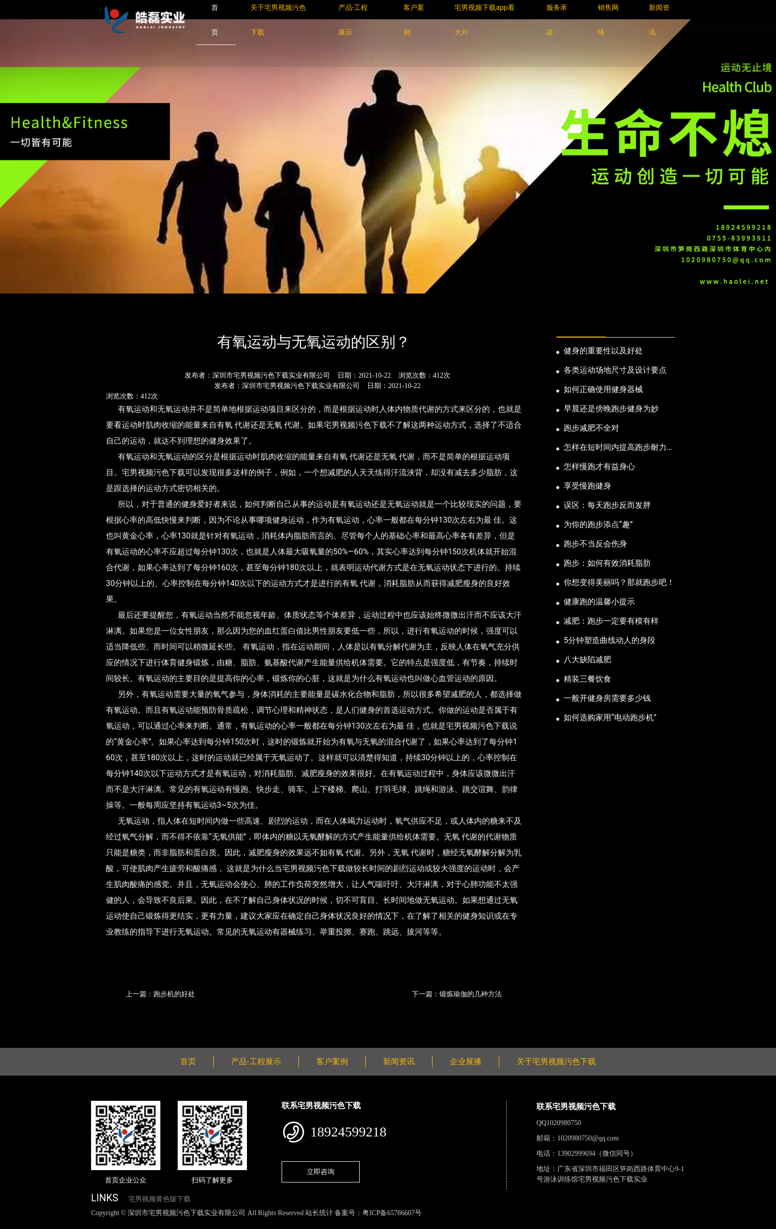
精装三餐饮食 (587, 679)
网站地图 (15, 1224)
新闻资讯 (142, 315)
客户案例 (332, 1061)
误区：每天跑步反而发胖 (607, 505)
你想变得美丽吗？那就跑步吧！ (619, 582)
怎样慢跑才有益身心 (599, 466)
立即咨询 (321, 1172)
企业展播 (466, 1061)
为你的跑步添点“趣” (598, 524)
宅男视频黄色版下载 (159, 1199)
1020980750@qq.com (588, 1138)
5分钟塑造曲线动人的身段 (609, 640)
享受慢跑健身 (587, 486)
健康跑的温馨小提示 (599, 601)
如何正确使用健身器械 (603, 389)
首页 (108, 315)
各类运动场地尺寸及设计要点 (615, 370)
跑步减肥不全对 (591, 428)
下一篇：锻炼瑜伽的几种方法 (457, 994)
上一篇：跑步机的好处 (160, 994)
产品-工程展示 (256, 1061)
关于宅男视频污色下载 (556, 1061)
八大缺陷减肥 (587, 659)
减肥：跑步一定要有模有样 (611, 621)
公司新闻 (183, 315)
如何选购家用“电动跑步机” (610, 717)
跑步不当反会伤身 (595, 543)
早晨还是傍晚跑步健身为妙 (611, 408)
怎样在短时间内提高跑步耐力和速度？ (619, 447)
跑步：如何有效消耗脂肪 (607, 563)
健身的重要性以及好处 (603, 350)
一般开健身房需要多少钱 (607, 698)
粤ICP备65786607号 (392, 1213)
